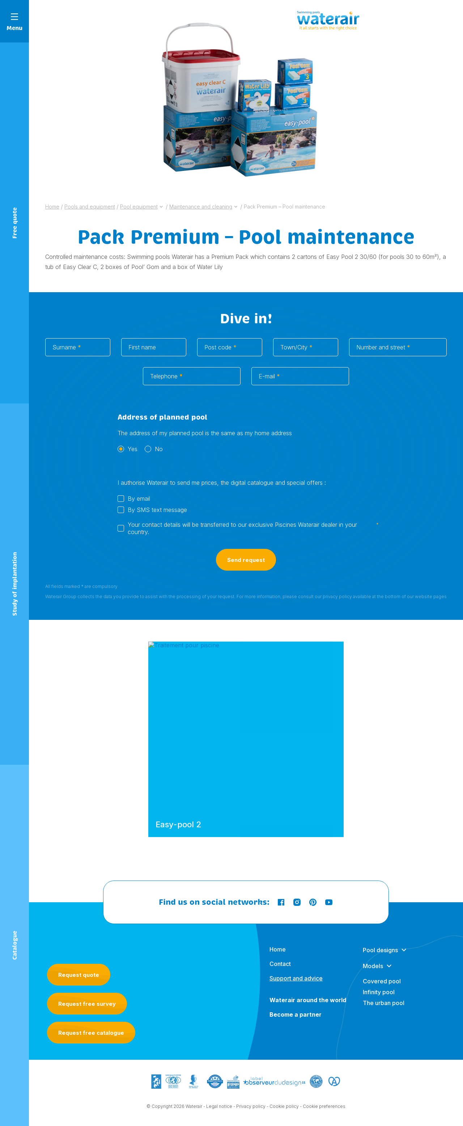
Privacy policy (251, 1113)
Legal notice (219, 1113)
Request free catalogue (91, 1032)
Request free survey (87, 1003)
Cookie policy (284, 1113)
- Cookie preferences (322, 1113)
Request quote (78, 974)
